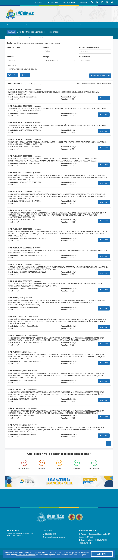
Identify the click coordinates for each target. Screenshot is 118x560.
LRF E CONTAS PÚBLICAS (66, 24)
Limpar (25, 75)
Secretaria (11, 65)
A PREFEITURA (15, 24)
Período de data (13, 47)
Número (10, 57)
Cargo (46, 57)
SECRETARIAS (36, 24)
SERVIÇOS (46, 24)
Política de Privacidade (25, 555)
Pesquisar (12, 75)
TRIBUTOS (54, 24)
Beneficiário (84, 57)
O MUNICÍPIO (25, 24)
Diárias (31, 38)
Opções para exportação (100, 75)
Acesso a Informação (20, 38)
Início (8, 38)
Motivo (46, 47)
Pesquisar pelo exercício (89, 47)
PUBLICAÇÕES (79, 24)
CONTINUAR (102, 554)
